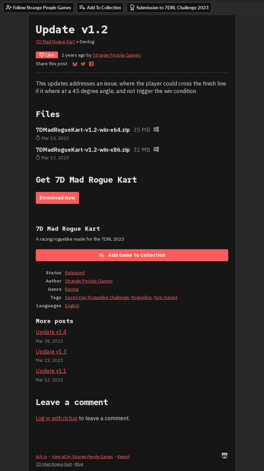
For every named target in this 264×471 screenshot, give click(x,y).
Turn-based (165, 297)
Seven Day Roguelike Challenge (97, 297)
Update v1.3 (51, 351)
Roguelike (141, 297)
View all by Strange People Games (82, 456)
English (72, 305)
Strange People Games (117, 55)
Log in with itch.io (56, 418)
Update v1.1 (51, 370)
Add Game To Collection (132, 255)
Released (75, 272)
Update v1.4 (51, 332)
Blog (79, 464)
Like (47, 55)
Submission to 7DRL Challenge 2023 (169, 7)
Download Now (57, 198)
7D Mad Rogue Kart (55, 41)
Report (123, 456)
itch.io (41, 456)
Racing (71, 289)
